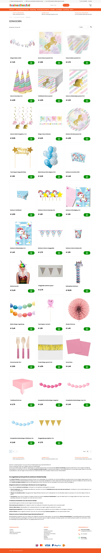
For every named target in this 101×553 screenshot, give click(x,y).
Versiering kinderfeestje (19, 17)
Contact (90, 1)
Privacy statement (14, 533)
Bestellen (46, 537)
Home (10, 17)
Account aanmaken (48, 531)
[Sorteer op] (84, 27)
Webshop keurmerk (48, 539)
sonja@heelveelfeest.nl (86, 531)
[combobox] (59, 5)
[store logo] (20, 5)
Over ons (12, 531)
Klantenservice (47, 532)
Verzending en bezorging (49, 533)
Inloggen (46, 529)
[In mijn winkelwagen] (31, 62)
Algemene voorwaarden (15, 532)
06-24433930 (84, 534)
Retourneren (47, 535)
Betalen (45, 536)
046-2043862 (84, 538)
